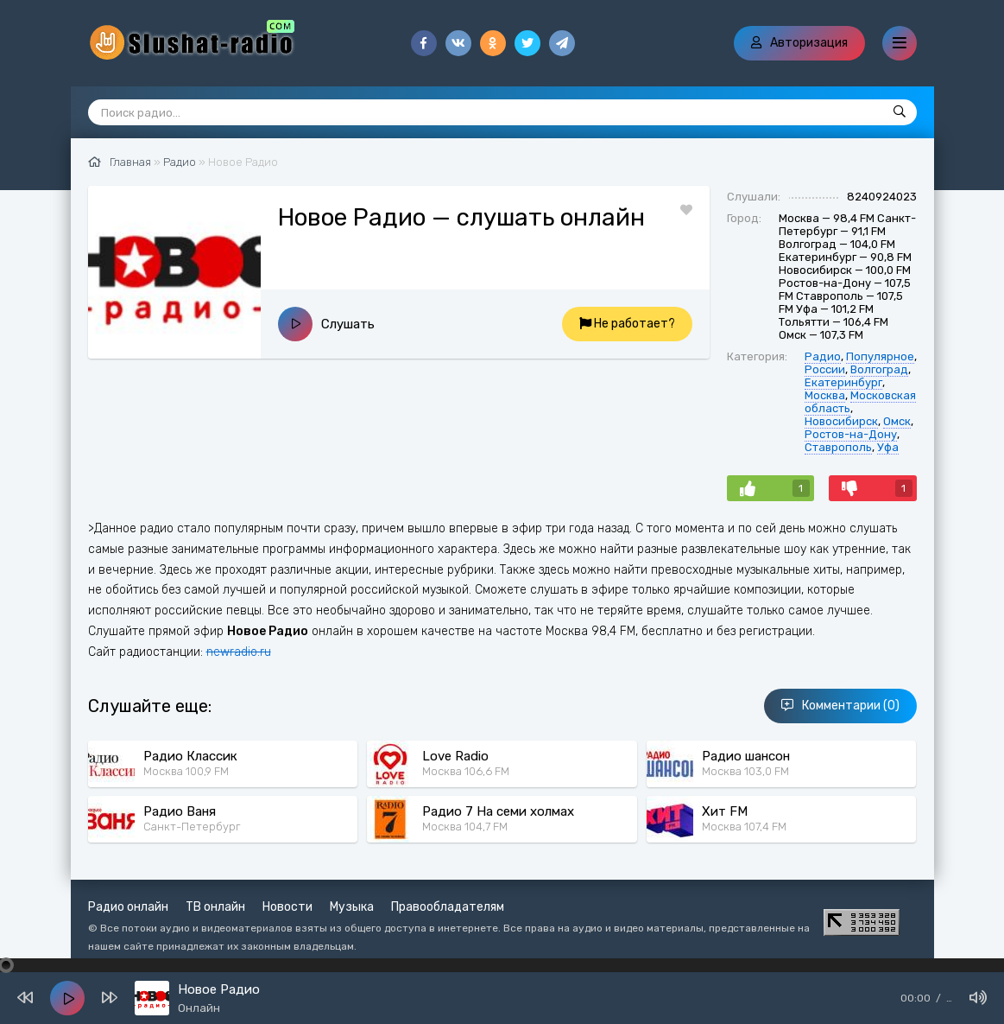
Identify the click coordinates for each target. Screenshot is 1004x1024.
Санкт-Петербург (192, 826)
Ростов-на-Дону (851, 434)
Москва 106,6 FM (465, 771)
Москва (825, 395)
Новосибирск (841, 421)
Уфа (888, 447)
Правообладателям (447, 907)
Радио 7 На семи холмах (498, 811)
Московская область (860, 402)
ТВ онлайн (215, 907)
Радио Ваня (179, 811)
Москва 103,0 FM (745, 771)
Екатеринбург (843, 382)
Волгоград (879, 369)
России (825, 369)
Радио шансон (746, 756)
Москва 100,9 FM (186, 771)
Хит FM (725, 811)
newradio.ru (238, 652)
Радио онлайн (128, 907)
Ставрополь (838, 447)
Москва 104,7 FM (465, 826)
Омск (897, 421)
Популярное (880, 356)
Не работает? (627, 323)
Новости (287, 907)
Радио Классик (190, 756)
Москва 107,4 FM (744, 826)
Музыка (352, 907)
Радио (823, 356)
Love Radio (455, 756)
